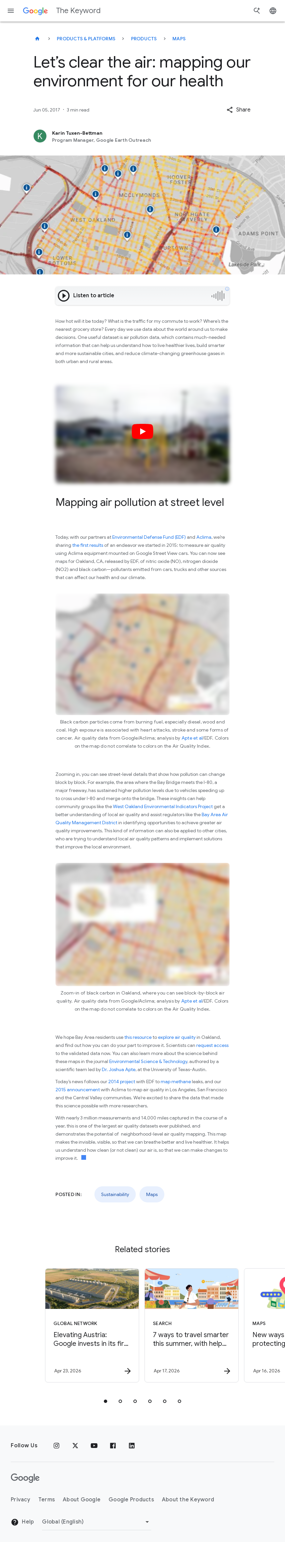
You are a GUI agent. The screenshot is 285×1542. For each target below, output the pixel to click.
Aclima (203, 537)
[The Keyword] (37, 39)
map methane (175, 1081)
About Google (81, 1499)
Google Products (131, 1499)
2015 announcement (77, 1090)
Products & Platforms (86, 39)
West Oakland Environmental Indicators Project (163, 806)
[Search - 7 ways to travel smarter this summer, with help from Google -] (191, 1325)
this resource (138, 1037)
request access (212, 1045)
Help (22, 1522)
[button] (238, 109)
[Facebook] (113, 1446)
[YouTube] (94, 1446)
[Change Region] (96, 1522)
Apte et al (192, 738)
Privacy (20, 1499)
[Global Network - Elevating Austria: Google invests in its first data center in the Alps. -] (92, 1325)
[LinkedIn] (132, 1446)
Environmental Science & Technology (147, 1061)
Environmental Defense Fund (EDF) (149, 537)
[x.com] (75, 1446)
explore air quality (176, 1037)
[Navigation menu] (10, 10)
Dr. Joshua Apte (118, 1069)
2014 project (121, 1081)
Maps (179, 39)
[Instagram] (56, 1446)
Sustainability (115, 1194)
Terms (46, 1499)
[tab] (105, 1401)
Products (144, 39)
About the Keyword (188, 1499)
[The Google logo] (25, 1478)
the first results (87, 545)
